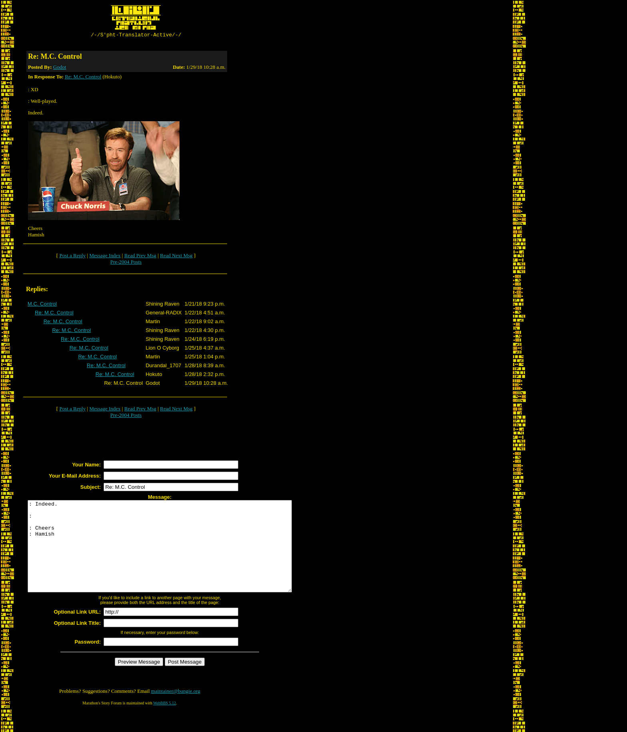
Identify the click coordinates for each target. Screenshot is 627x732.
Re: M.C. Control (83, 78)
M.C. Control (42, 305)
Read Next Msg (176, 257)
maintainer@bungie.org (175, 710)
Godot (59, 68)
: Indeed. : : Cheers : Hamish (176, 556)
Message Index (104, 257)
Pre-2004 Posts (126, 263)
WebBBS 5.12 (164, 722)
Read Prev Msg (140, 257)
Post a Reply (72, 257)
